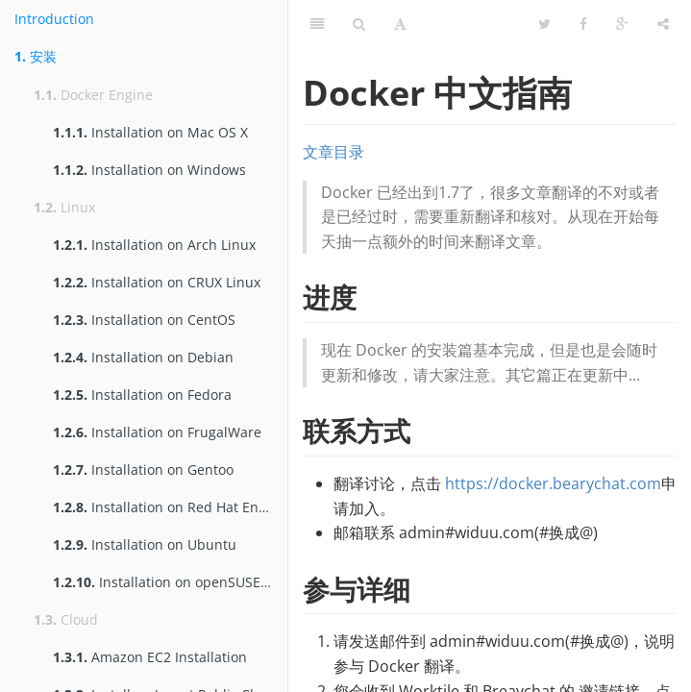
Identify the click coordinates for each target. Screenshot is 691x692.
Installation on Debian (143, 357)
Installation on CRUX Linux (156, 282)
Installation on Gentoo (143, 469)
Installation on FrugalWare (157, 432)
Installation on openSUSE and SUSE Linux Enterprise (170, 582)
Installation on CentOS (144, 319)
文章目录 (333, 151)
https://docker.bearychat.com (553, 483)
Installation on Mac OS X (150, 132)
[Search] (359, 24)
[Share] (663, 24)
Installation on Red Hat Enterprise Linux (170, 507)
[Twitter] (544, 24)
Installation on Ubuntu (144, 544)
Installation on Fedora (142, 394)
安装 (35, 56)
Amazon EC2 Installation (150, 657)
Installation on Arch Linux (154, 244)
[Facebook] (583, 24)
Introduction (54, 19)
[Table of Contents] (317, 24)
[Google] (622, 24)
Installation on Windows (149, 170)
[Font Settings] (400, 24)
